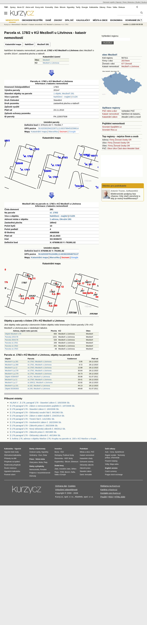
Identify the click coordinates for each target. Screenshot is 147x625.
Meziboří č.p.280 (11, 365)
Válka (115, 7)
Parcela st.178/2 (11, 346)
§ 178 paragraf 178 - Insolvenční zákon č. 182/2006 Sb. (35, 422)
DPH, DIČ (69, 20)
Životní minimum (10, 468)
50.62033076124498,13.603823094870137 (58, 254)
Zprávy (13, 7)
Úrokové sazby (34, 452)
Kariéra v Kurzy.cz (108, 489)
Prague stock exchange (114, 475)
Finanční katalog (111, 461)
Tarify (78, 7)
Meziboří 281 (43, 44)
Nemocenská (34, 470)
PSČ (92, 452)
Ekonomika (116, 20)
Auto (107, 452)
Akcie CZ (20, 7)
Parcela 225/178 (11, 337)
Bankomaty (40, 449)
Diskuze (122, 7)
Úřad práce (33, 462)
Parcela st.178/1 (11, 343)
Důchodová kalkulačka (12, 455)
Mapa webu (114, 464)
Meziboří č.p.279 (11, 374)
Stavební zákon (85, 471)
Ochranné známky (135, 20)
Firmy (111, 140)
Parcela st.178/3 (11, 349)
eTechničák (115, 458)
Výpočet (17, 449)
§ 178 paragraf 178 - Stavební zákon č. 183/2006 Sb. (34, 409)
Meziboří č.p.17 (11, 382)
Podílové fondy (68, 455)
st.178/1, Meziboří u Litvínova (40, 365)
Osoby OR (126, 140)
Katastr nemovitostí (110, 114)
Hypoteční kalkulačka (12, 471)
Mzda (41, 462)
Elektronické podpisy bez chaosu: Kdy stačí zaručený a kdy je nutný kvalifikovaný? (125, 195)
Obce (109, 148)
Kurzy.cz (7, 24)
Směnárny (33, 455)
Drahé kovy (59, 466)
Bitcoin (63, 7)
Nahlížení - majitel (61, 97)
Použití (103, 497)
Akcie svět (30, 7)
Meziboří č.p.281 (11, 362)
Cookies (71, 486)
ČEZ (62, 452)
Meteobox (131, 2)
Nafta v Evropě (60, 475)
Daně (48, 20)
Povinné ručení (9, 475)
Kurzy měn (39, 7)
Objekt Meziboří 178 (13, 334)
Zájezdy (118, 2)
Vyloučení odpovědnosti (66, 489)
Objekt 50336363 (12, 389)
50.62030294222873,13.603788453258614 (58, 128)
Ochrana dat (61, 486)
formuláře (88, 475)
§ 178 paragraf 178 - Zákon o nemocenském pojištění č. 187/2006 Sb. (42, 406)
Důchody (32, 476)
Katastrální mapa (13, 44)
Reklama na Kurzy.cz (110, 486)
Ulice (115, 148)
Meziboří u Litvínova (51, 63)
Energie (85, 7)
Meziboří (46, 60)
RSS (111, 497)
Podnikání (84, 449)
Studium (144, 2)
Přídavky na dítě (10, 458)
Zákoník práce (85, 468)
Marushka (53, 131)
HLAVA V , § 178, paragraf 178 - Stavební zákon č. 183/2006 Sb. (40, 402)
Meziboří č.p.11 (11, 380)
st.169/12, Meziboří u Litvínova (40, 382)
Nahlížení (29, 44)
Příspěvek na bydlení (12, 462)
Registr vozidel (110, 455)
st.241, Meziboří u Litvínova (39, 377)
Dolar (45, 455)
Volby (107, 464)
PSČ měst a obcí (109, 111)
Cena (112, 452)
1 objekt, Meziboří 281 (63, 93)
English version (111, 468)
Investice (58, 449)
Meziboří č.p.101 (11, 386)
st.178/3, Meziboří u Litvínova (40, 368)
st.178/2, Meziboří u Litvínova (40, 362)
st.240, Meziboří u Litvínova (39, 389)
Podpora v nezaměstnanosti (39, 473)
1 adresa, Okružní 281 (60, 219)
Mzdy (71, 458)
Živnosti (118, 140)
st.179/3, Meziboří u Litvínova (40, 380)
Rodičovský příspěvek (12, 465)
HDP (66, 458)
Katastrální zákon (109, 117)
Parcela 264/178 (11, 340)
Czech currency (111, 471)
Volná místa (40, 459)
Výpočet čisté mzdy (11, 452)
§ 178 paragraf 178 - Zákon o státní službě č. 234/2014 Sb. (37, 415)
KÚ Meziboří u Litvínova (52, 24)
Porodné (43, 470)
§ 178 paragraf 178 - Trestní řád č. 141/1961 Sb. (32, 419)
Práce (109, 7)
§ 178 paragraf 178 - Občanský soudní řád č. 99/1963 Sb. (36, 412)
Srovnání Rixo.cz (109, 130)
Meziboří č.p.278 (11, 371)
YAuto (125, 2)
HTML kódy (120, 497)
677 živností (126, 64)
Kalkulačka (93, 7)
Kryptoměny (59, 462)
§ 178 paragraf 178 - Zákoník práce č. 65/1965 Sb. (33, 432)
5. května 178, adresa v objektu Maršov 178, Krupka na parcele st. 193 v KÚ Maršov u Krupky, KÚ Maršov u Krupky (54, 438)
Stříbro (73, 469)
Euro (40, 455)
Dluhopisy (58, 455)
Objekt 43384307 (12, 377)
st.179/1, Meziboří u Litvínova (40, 371)
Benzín (67, 472)
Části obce (122, 148)
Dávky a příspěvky (36, 466)
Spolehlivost (119, 452)
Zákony (102, 7)
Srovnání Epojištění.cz (112, 127)
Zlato (56, 7)
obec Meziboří (109, 55)
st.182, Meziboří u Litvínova (39, 386)
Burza (57, 452)
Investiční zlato (64, 469)
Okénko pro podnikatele (114, 186)
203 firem (125, 61)
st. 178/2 (54, 212)
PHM (62, 472)
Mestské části (133, 148)
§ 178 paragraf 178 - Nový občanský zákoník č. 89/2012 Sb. (38, 429)
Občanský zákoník (87, 465)
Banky (31, 449)
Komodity (49, 7)
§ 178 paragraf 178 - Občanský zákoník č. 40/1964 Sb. (35, 435)
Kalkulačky (83, 20)
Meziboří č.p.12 (11, 368)
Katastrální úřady (86, 458)
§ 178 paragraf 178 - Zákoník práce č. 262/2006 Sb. (34, 425)
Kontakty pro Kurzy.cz (110, 493)
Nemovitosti (16, 24)
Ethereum (74, 462)
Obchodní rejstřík (109, 2)
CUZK (75, 97)
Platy (45, 462)
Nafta (73, 472)
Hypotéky (70, 7)
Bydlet (138, 2)
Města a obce (100, 20)
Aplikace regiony (111, 108)
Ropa (57, 472)
